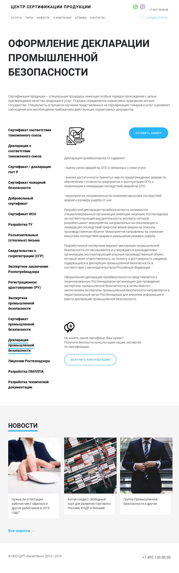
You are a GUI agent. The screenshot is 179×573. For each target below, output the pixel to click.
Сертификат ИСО (22, 214)
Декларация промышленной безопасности (21, 345)
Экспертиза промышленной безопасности (21, 303)
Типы (29, 17)
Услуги (16, 17)
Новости (43, 17)
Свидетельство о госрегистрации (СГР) (26, 253)
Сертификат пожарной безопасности (26, 185)
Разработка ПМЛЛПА (26, 371)
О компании (62, 17)
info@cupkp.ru (157, 17)
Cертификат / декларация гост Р (29, 169)
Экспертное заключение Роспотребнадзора (28, 269)
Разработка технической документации (28, 384)
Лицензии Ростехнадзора (29, 361)
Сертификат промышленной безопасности (21, 324)
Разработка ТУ (20, 224)
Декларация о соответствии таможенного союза (24, 151)
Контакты (97, 17)
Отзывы (81, 17)
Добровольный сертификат (20, 201)
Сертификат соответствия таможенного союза (29, 132)
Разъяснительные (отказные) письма (24, 237)
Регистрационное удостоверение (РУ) (24, 285)
